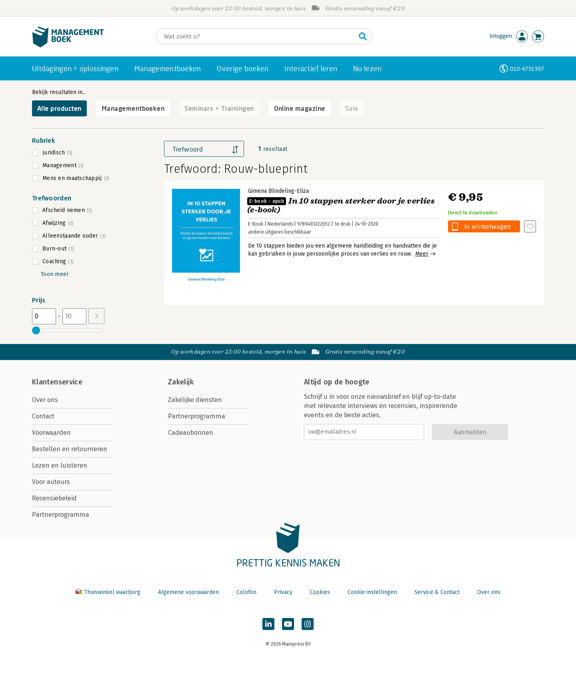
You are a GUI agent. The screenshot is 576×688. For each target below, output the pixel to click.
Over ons (45, 400)
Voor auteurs (51, 482)
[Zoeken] (256, 36)
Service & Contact (437, 592)
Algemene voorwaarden (188, 592)
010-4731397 (527, 68)
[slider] (36, 330)
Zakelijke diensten (195, 400)
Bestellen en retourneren (69, 449)
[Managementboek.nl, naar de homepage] (68, 45)
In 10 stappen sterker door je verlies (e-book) (341, 205)
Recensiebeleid (54, 498)
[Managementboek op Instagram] (308, 624)
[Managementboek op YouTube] (288, 624)
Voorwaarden (51, 432)
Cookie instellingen (372, 592)
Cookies (320, 592)
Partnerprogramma (60, 514)
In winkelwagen (487, 226)
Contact (43, 416)
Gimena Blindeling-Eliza (278, 191)
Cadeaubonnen (190, 432)
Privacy (283, 592)
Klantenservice (57, 382)
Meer (421, 253)
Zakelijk (181, 382)
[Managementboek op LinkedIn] (268, 624)
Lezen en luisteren (59, 465)
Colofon (246, 592)
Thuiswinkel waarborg (109, 592)
